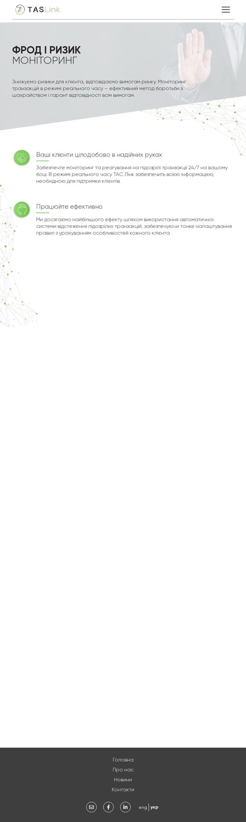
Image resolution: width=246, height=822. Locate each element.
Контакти (123, 789)
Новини (123, 779)
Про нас (123, 770)
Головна (123, 760)
